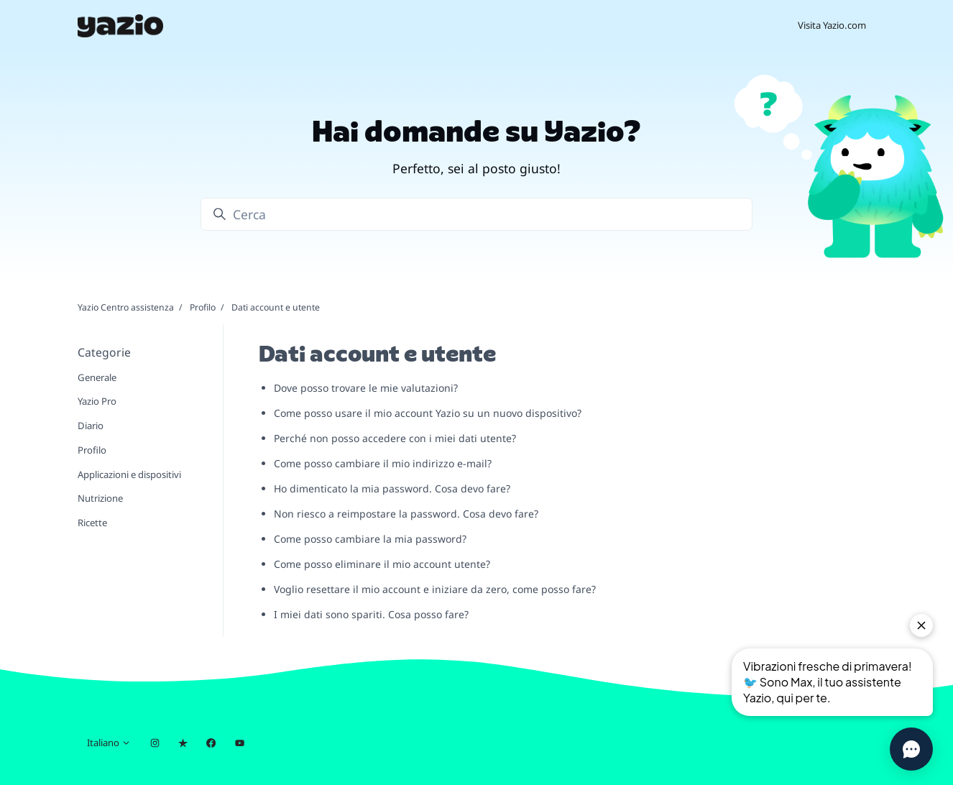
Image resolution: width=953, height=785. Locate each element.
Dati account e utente (275, 307)
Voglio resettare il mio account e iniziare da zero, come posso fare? (435, 589)
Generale (97, 377)
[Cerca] (476, 214)
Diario (90, 425)
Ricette (92, 522)
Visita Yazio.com (832, 25)
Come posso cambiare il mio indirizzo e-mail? (383, 463)
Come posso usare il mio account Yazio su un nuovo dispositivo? (427, 413)
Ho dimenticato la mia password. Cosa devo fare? (392, 488)
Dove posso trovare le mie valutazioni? (366, 388)
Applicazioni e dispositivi (129, 474)
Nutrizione (100, 498)
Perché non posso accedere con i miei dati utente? (395, 438)
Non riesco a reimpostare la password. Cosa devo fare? (406, 513)
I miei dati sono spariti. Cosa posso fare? (371, 614)
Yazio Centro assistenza (126, 307)
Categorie (104, 352)
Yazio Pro (97, 401)
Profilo (203, 307)
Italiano (109, 742)
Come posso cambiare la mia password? (370, 539)
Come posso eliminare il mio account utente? (382, 564)
